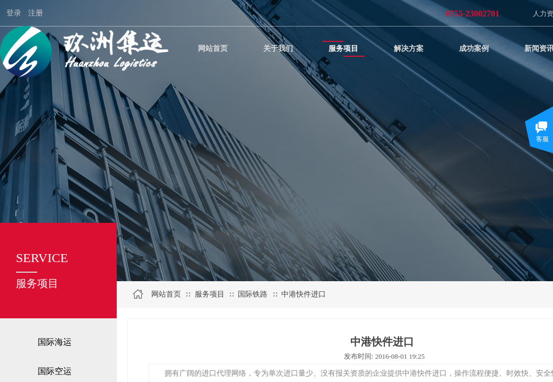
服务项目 (209, 294)
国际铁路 (252, 294)
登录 (13, 13)
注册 (35, 13)
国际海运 (55, 341)
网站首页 (166, 294)
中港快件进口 (303, 294)
